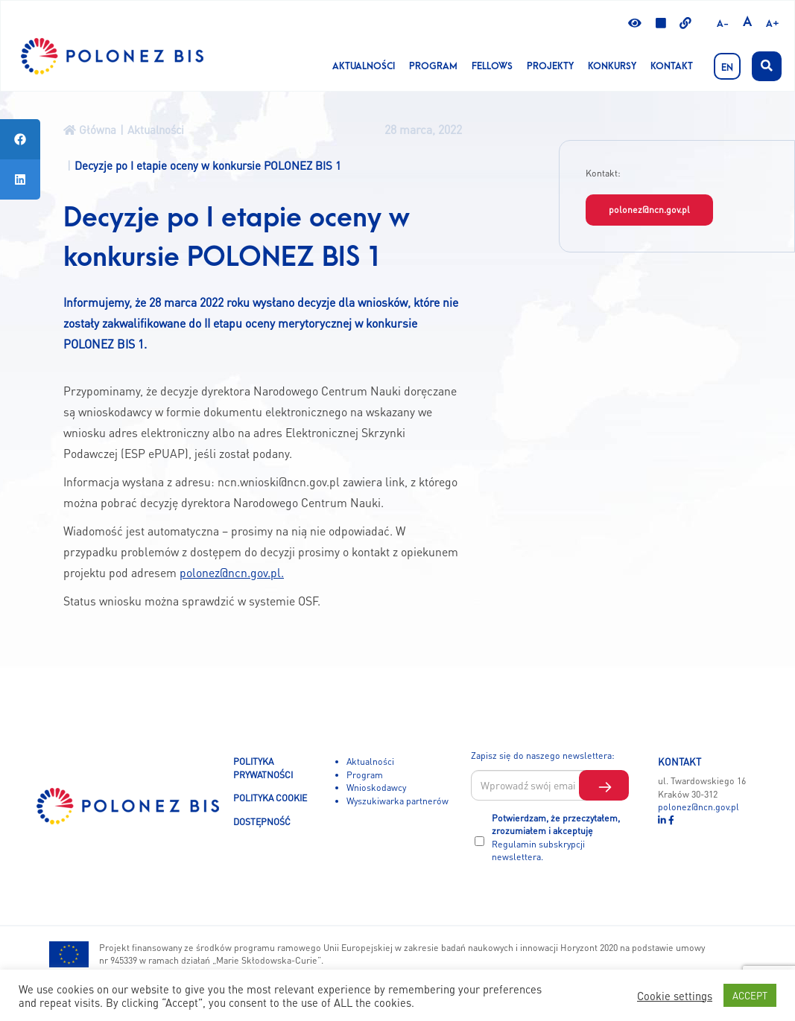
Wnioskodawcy (376, 787)
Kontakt (671, 66)
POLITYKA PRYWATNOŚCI (263, 767)
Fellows (492, 66)
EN (727, 68)
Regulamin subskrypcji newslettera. (538, 850)
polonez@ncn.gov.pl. (232, 572)
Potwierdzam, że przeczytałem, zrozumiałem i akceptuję (556, 837)
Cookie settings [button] (674, 995)
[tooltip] (20, 139)
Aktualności (363, 66)
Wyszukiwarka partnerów (397, 801)
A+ (772, 24)
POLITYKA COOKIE (270, 798)
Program (433, 66)
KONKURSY (612, 66)
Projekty (550, 66)
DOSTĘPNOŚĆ (262, 821)
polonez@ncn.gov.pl (649, 209)
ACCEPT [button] (749, 995)
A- (723, 24)
